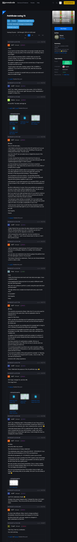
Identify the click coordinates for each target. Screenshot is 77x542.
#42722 (43, 83)
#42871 (43, 523)
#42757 (43, 241)
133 (42, 35)
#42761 (43, 268)
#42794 (43, 506)
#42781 (43, 373)
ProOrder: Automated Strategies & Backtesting (19, 24)
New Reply (63, 28)
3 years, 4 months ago (60, 52)
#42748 (43, 137)
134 (25, 37)
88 (32, 35)
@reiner (62, 37)
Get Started (69, 3)
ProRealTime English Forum (26, 21)
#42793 (43, 490)
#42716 (43, 42)
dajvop (11, 387)
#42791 (43, 437)
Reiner (62, 35)
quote (38, 42)
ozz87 (11, 79)
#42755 (43, 221)
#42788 (43, 416)
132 (39, 35)
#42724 (43, 97)
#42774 (43, 362)
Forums (14, 21)
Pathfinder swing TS (12, 27)
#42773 (43, 302)
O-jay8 (16, 108)
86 (25, 35)
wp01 (10, 108)
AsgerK (11, 218)
